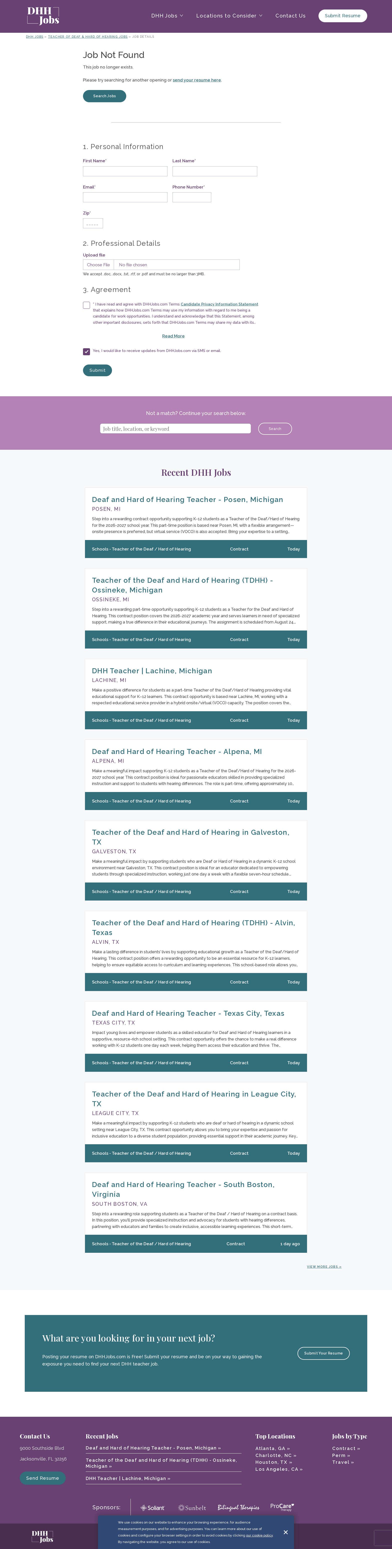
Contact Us (291, 16)
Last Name (184, 160)
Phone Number (188, 187)
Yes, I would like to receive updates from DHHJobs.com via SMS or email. (157, 350)
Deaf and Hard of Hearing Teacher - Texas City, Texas (188, 1013)
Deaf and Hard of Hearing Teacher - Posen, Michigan (188, 500)
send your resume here (197, 80)
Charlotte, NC (274, 1455)
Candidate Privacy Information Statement (219, 304)
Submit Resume (343, 15)
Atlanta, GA (271, 1448)
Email (89, 187)
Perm (339, 1455)
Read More (192, 335)
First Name (94, 160)
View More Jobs (322, 1266)
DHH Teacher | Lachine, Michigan (152, 671)
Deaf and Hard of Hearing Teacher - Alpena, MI (177, 752)
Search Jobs (104, 96)
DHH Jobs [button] (164, 16)
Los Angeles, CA (277, 1469)
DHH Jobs (35, 36)
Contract (344, 1448)
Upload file (94, 255)
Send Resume (42, 1478)
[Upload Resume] (160, 265)
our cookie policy (259, 1536)
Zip (87, 213)
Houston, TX (272, 1462)
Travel (341, 1462)
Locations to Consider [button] (226, 16)
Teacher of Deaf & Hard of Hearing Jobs (88, 36)
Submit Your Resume (323, 1353)
